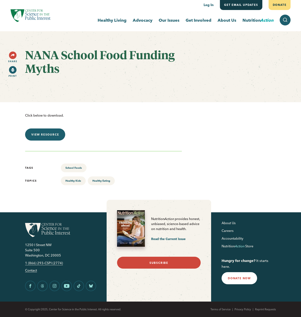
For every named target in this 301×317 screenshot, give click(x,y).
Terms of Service (220, 309)
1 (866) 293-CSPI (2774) (44, 263)
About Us (227, 20)
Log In (209, 5)
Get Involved (198, 20)
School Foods (73, 167)
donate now (239, 278)
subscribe (158, 262)
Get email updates (241, 4)
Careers (227, 231)
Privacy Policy (243, 309)
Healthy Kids (73, 180)
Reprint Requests (265, 309)
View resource (45, 134)
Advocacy (142, 20)
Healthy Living (112, 20)
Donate (279, 4)
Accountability (232, 238)
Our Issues (169, 20)
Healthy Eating (101, 180)
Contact (31, 270)
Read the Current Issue (168, 239)
